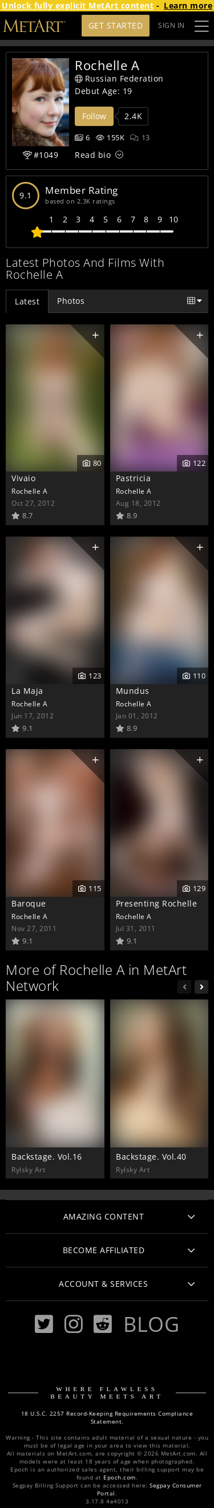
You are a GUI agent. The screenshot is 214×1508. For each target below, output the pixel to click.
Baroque (28, 903)
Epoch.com (119, 1477)
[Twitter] (44, 1324)
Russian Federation (119, 78)
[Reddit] (103, 1324)
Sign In (171, 25)
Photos (70, 300)
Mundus (133, 690)
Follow (94, 116)
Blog (151, 1324)
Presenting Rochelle (156, 903)
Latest (27, 301)
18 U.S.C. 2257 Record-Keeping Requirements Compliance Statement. (107, 1417)
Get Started (115, 25)
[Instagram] (73, 1324)
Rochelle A (29, 490)
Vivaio (23, 478)
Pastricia (133, 478)
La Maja (27, 690)
